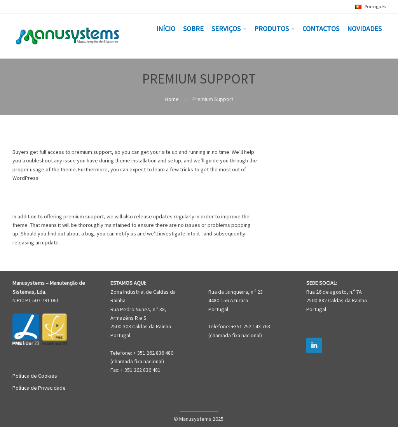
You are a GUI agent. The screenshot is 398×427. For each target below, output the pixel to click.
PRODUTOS (271, 28)
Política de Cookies (34, 375)
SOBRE (193, 28)
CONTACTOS (320, 28)
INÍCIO (165, 28)
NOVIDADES (364, 28)
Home (172, 99)
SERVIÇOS (226, 28)
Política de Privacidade (39, 387)
